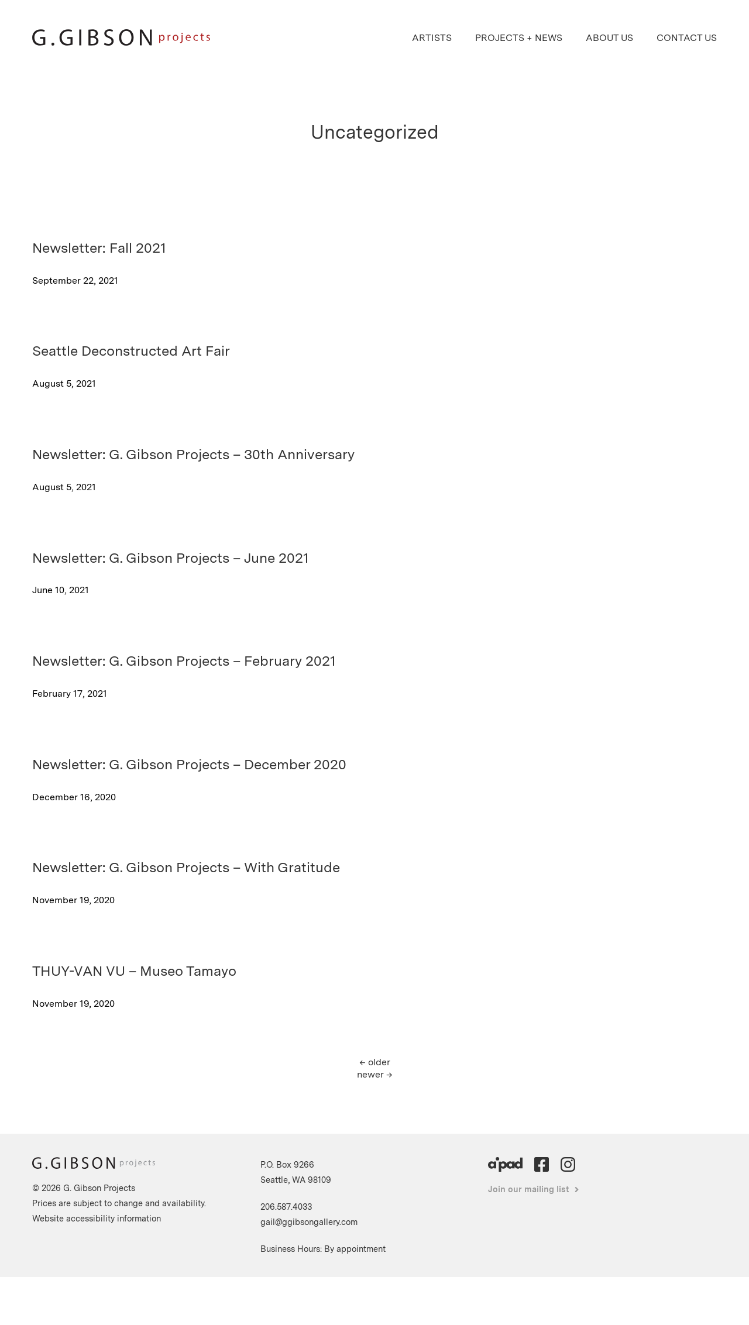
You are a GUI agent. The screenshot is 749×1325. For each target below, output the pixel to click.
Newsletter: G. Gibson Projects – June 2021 (170, 557)
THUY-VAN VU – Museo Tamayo (134, 970)
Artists (432, 37)
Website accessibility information (96, 1218)
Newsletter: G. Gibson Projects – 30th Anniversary (193, 454)
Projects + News (518, 37)
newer (375, 1074)
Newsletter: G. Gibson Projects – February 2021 (184, 660)
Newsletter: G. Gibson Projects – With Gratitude (186, 867)
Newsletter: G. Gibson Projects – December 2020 (189, 764)
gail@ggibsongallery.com (309, 1222)
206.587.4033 (286, 1207)
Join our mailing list (528, 1189)
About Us (609, 37)
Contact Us (687, 37)
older (374, 1062)
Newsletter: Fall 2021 (99, 247)
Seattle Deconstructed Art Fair (131, 350)
